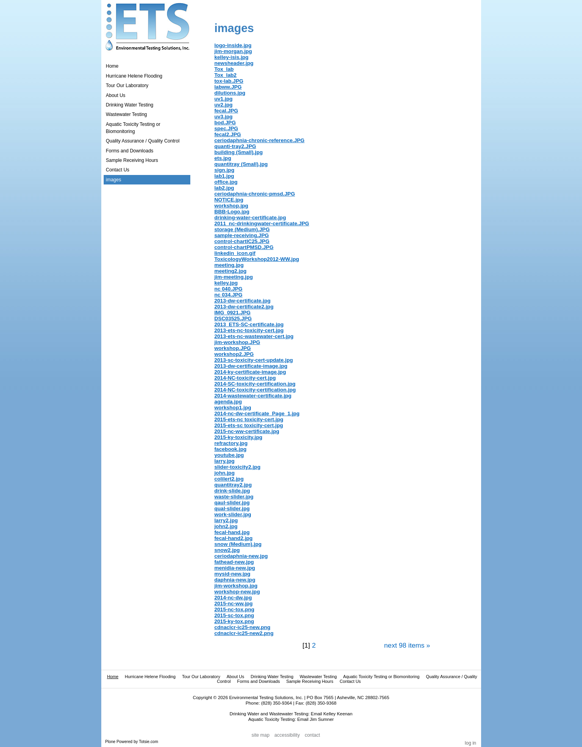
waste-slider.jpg (234, 497)
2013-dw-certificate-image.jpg (251, 366)
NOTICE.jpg (228, 200)
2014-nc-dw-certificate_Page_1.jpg (257, 413)
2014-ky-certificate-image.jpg (250, 372)
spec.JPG (226, 128)
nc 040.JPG (228, 289)
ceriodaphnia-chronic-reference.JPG (259, 140)
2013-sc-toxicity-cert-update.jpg (253, 360)
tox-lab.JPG (228, 81)
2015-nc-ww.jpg (233, 603)
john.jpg (224, 473)
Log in (470, 743)
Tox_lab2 (225, 75)
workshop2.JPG (234, 354)
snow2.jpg (227, 550)
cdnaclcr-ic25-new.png (242, 627)
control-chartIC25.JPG (241, 241)
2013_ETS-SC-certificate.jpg (249, 324)
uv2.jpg (223, 105)
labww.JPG (228, 87)
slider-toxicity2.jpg (237, 467)
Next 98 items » (407, 645)
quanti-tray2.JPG (235, 146)
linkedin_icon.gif (235, 253)
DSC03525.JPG (233, 318)
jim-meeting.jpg (233, 277)
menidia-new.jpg (234, 568)
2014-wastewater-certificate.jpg (253, 396)
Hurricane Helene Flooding (150, 676)
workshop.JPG (232, 348)
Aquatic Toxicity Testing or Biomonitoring (381, 676)
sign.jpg (224, 170)
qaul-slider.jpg (232, 503)
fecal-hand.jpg (232, 532)
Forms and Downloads (258, 681)
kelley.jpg (226, 283)
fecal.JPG (226, 111)
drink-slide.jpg (232, 491)
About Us (235, 676)
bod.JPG (225, 122)
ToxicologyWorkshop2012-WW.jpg (256, 259)
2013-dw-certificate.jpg (242, 301)
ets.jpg (222, 158)
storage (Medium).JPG (242, 229)
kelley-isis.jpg (231, 57)
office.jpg (226, 182)
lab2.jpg (224, 188)
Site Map (260, 735)
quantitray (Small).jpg (241, 164)
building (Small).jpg (238, 152)
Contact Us (350, 681)
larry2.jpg (226, 520)
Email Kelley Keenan (332, 713)
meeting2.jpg (230, 271)
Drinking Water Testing (271, 676)
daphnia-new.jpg (235, 580)
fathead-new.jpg (234, 562)
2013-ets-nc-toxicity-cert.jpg (249, 330)
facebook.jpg (230, 449)
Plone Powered (119, 741)
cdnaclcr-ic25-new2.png (244, 633)
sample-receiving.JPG (241, 235)
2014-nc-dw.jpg (233, 598)
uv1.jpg (223, 99)
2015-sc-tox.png (234, 615)
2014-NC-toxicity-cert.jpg (245, 378)
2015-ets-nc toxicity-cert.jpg (248, 419)
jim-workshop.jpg (236, 586)
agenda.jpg (228, 402)
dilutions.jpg (229, 93)
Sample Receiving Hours (310, 681)
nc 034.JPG (228, 295)
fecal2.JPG (227, 134)
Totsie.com (148, 741)
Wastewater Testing (318, 676)
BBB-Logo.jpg (232, 212)
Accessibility (287, 735)
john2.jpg (226, 526)
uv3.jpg (223, 117)
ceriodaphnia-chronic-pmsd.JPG (254, 194)
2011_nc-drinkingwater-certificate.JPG (261, 223)
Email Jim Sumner (315, 719)
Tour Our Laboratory (201, 676)
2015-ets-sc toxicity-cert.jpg (248, 425)
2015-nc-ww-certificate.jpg (246, 431)
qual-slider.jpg (232, 508)
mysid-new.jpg (232, 574)
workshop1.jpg (232, 408)
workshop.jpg (231, 206)
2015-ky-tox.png (234, 621)
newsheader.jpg (234, 63)
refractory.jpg (231, 443)
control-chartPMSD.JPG (243, 247)
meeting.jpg (229, 265)
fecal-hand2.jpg (233, 538)
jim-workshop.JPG (237, 342)
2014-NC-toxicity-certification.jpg (255, 390)
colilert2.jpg (229, 479)
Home (112, 66)
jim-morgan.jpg (233, 51)
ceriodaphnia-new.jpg (241, 556)
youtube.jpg (229, 455)
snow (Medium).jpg (238, 544)
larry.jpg (224, 461)
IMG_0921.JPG (232, 313)
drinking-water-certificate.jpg (250, 217)
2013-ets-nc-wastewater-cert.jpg (254, 336)
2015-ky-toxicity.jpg (238, 437)
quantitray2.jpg (233, 485)
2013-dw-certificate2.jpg (244, 307)
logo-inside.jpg (233, 45)
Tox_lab (224, 69)
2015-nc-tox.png (234, 609)
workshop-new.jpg (237, 592)
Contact (312, 735)
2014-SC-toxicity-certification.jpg (255, 384)
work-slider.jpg (232, 514)
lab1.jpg (224, 176)
